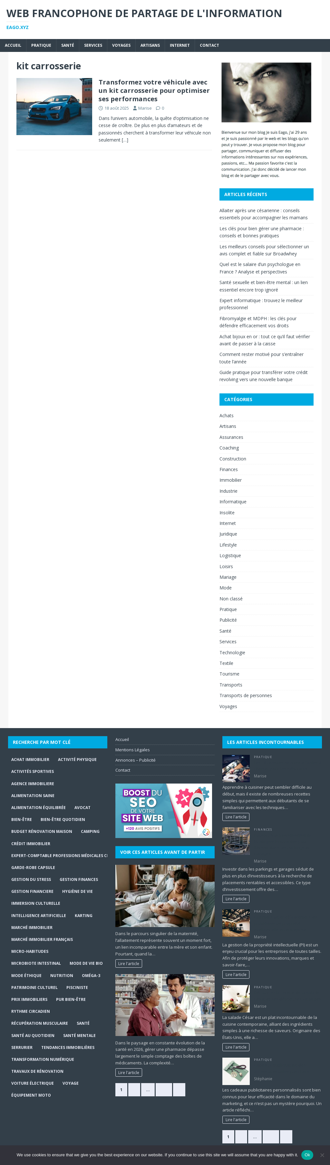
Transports (230, 685)
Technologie (232, 652)
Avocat (82, 807)
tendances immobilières (67, 1047)
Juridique (228, 534)
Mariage (228, 577)
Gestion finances (79, 879)
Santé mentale (79, 1035)
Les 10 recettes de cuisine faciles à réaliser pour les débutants (288, 766)
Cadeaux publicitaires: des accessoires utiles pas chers (281, 1068)
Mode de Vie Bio (86, 963)
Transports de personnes (245, 695)
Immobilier (230, 480)
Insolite (227, 512)
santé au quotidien (32, 1035)
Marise (145, 108)
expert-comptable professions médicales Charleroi (68, 855)
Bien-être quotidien (63, 819)
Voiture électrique (32, 1083)
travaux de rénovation (37, 1071)
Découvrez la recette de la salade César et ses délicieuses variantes (287, 996)
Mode (225, 588)
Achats (226, 415)
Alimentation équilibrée (38, 807)
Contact (209, 45)
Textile (226, 663)
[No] (322, 1155)
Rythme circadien (30, 1011)
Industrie (228, 491)
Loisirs (226, 566)
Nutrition (61, 975)
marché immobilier (32, 927)
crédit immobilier (30, 843)
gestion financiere (32, 891)
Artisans (150, 45)
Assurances (231, 437)
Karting (83, 915)
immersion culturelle (35, 903)
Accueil (13, 45)
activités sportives (32, 771)
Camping (90, 831)
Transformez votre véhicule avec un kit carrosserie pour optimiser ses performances (154, 90)
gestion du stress (31, 879)
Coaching (229, 448)
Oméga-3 (91, 975)
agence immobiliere (32, 783)
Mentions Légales (132, 750)
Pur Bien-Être (71, 999)
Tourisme (229, 674)
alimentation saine (32, 795)
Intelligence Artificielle (38, 915)
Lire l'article (128, 963)
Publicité (228, 620)
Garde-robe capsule (33, 867)
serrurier (22, 1047)
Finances (228, 469)
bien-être (21, 819)
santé (83, 1023)
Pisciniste (77, 987)
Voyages (121, 45)
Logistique (230, 555)
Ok (307, 1154)
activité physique (77, 759)
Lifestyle (228, 545)
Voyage (71, 1083)
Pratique (41, 45)
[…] (125, 140)
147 (270, 1137)
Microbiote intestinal (36, 963)
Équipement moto (31, 1095)
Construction (232, 459)
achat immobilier (30, 759)
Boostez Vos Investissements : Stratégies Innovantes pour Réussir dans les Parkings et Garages (284, 844)
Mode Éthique (26, 975)
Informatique (233, 502)
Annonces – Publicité (135, 760)
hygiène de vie (77, 891)
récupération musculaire (39, 1023)
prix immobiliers (29, 999)
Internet (180, 45)
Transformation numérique (42, 1059)
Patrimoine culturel (34, 987)
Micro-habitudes (29, 951)
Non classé (231, 599)
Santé (67, 45)
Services (93, 45)
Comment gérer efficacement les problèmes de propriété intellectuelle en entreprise (285, 923)
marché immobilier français (42, 939)
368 (163, 1089)
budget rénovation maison (41, 831)
